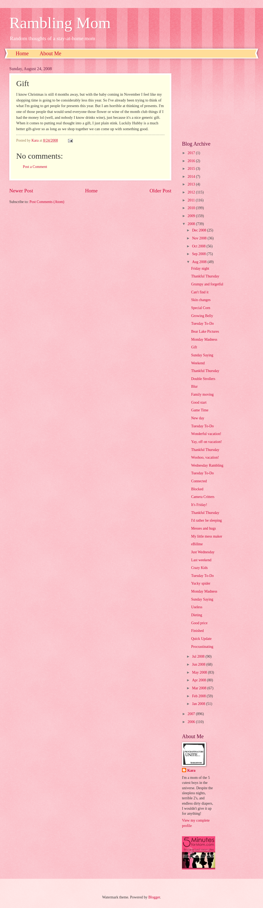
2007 (192, 714)
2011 (192, 200)
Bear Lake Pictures (205, 331)
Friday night (200, 269)
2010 (192, 208)
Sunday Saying (202, 355)
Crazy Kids (199, 568)
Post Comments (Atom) (46, 202)
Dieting (196, 615)
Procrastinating (202, 647)
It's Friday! (199, 505)
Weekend (198, 363)
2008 (192, 224)
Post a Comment (35, 167)
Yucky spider (200, 583)
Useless (196, 607)
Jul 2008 (199, 656)
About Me (50, 53)
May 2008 (200, 672)
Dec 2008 (199, 230)
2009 (192, 216)
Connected (199, 481)
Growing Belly (202, 316)
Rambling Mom (60, 23)
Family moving (202, 394)
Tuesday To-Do (202, 324)
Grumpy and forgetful (207, 284)
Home (22, 53)
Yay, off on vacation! (206, 442)
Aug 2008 (199, 262)
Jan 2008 (199, 704)
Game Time (199, 410)
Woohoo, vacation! (205, 457)
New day (197, 418)
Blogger (154, 897)
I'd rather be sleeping (206, 520)
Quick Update (201, 639)
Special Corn (200, 308)
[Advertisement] (218, 99)
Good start (198, 402)
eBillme (197, 544)
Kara (191, 770)
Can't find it (199, 292)
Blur (194, 386)
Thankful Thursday (205, 276)
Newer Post (21, 190)
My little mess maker (206, 536)
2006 (192, 722)
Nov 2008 (199, 238)
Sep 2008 (199, 254)
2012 (192, 192)
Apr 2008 (199, 680)
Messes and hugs (203, 528)
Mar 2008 (199, 688)
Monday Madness (204, 339)
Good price (199, 623)
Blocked (197, 489)
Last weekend (201, 560)
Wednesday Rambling (207, 465)
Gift (194, 347)
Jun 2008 (199, 664)
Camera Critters (202, 497)
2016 (192, 161)
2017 (192, 153)
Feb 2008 (199, 696)
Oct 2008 (199, 246)
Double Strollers (203, 379)
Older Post (160, 190)
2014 (192, 177)
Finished (197, 631)
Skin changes (200, 300)
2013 (192, 184)
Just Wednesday (202, 552)
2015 (192, 169)
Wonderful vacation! (206, 434)
